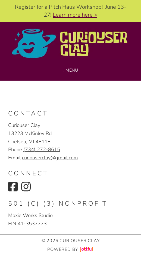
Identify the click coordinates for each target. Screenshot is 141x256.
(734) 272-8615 (41, 149)
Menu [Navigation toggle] (70, 70)
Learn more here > (75, 15)
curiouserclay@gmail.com (50, 157)
